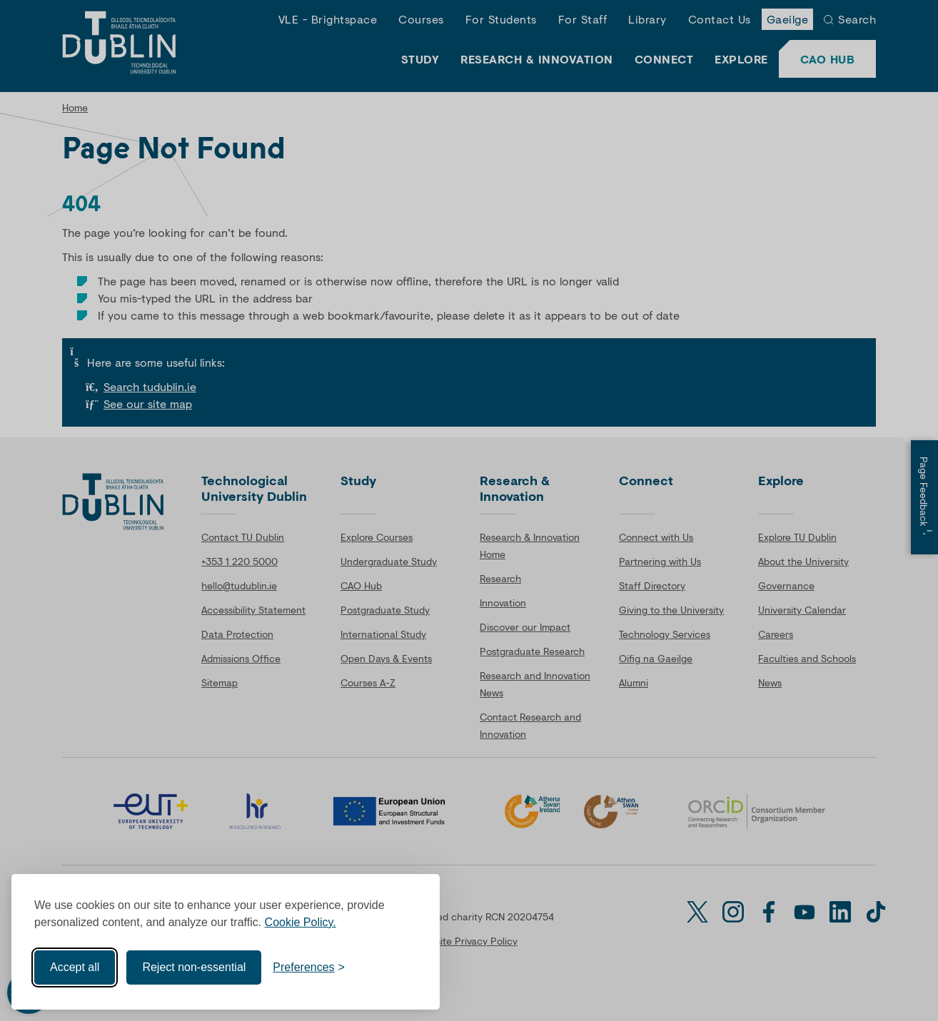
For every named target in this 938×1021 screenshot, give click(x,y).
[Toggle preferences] (309, 967)
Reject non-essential (194, 967)
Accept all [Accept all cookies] (74, 967)
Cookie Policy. (300, 922)
